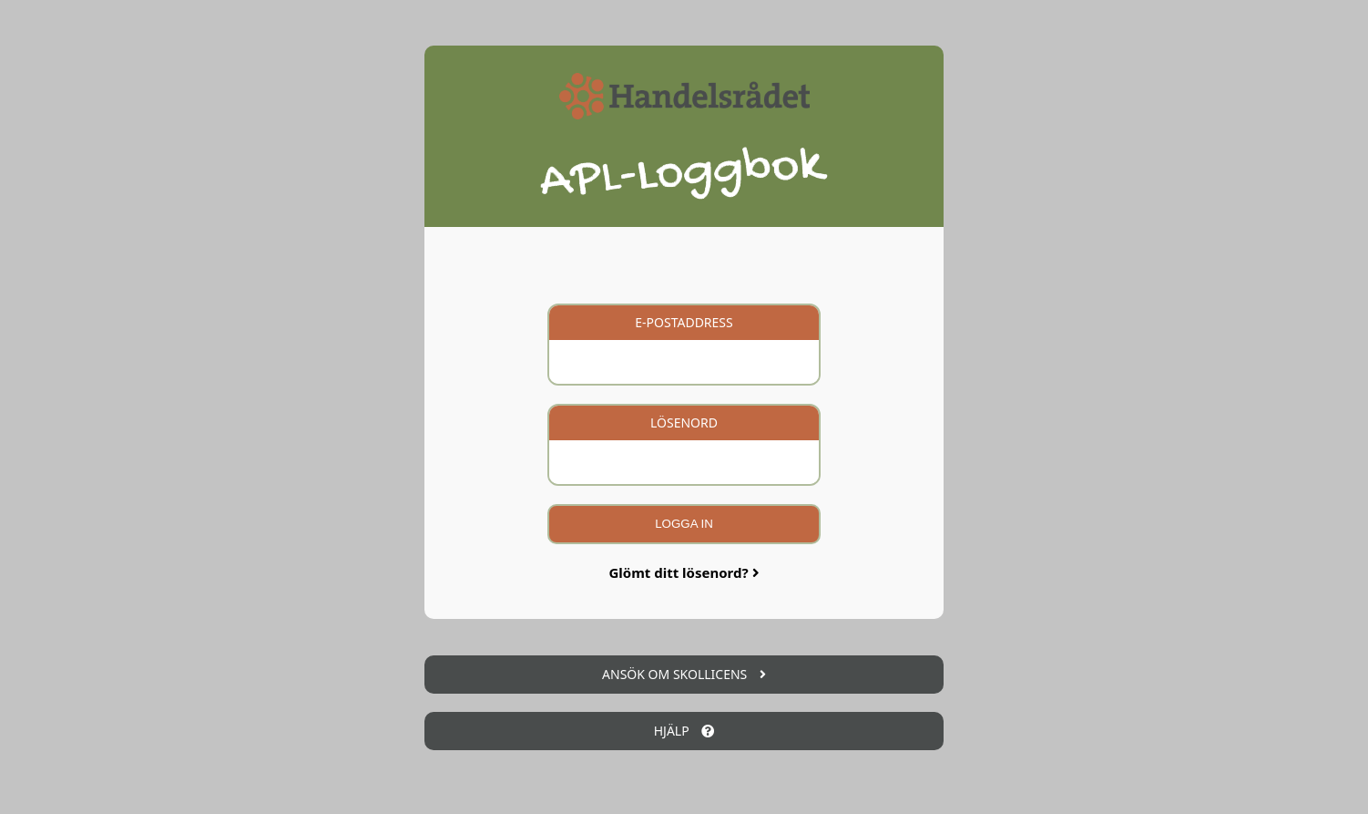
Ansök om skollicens (684, 674)
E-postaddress (683, 322)
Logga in (684, 524)
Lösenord (684, 422)
